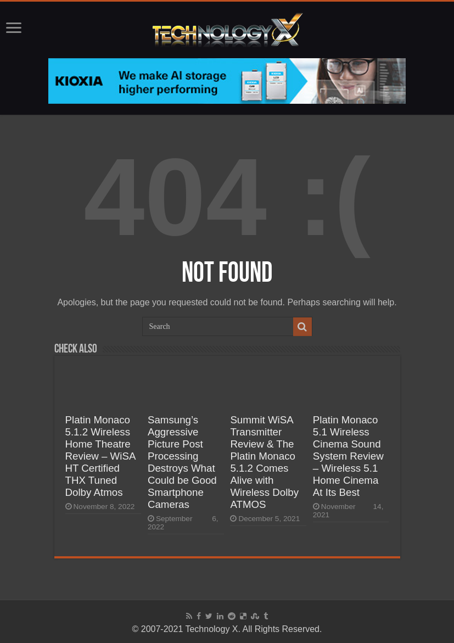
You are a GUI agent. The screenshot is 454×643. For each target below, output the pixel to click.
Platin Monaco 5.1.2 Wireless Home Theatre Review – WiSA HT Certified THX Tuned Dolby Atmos (100, 456)
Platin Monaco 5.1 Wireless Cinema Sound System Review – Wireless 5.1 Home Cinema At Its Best (348, 456)
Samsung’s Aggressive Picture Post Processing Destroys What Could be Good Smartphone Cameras (182, 462)
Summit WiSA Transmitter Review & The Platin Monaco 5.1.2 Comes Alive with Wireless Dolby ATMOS (264, 462)
